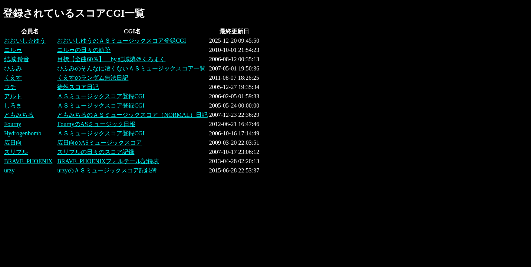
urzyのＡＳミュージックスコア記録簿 (106, 170)
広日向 (13, 142)
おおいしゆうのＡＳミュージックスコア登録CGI (121, 40)
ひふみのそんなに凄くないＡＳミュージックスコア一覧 (131, 68)
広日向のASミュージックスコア (99, 142)
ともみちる (19, 115)
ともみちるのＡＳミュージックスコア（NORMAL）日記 (132, 115)
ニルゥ (13, 50)
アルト (13, 96)
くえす (13, 78)
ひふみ (13, 68)
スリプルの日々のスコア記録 (95, 152)
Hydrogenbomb (22, 133)
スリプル (16, 152)
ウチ (10, 87)
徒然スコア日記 (78, 87)
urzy (9, 170)
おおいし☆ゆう (25, 40)
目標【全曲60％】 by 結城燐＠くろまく (111, 59)
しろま (13, 105)
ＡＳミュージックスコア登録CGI (101, 96)
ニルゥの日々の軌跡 (84, 50)
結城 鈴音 (16, 59)
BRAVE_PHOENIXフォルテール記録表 (108, 161)
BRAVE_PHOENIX (28, 161)
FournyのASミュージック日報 (96, 124)
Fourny (12, 124)
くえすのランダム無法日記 (92, 78)
